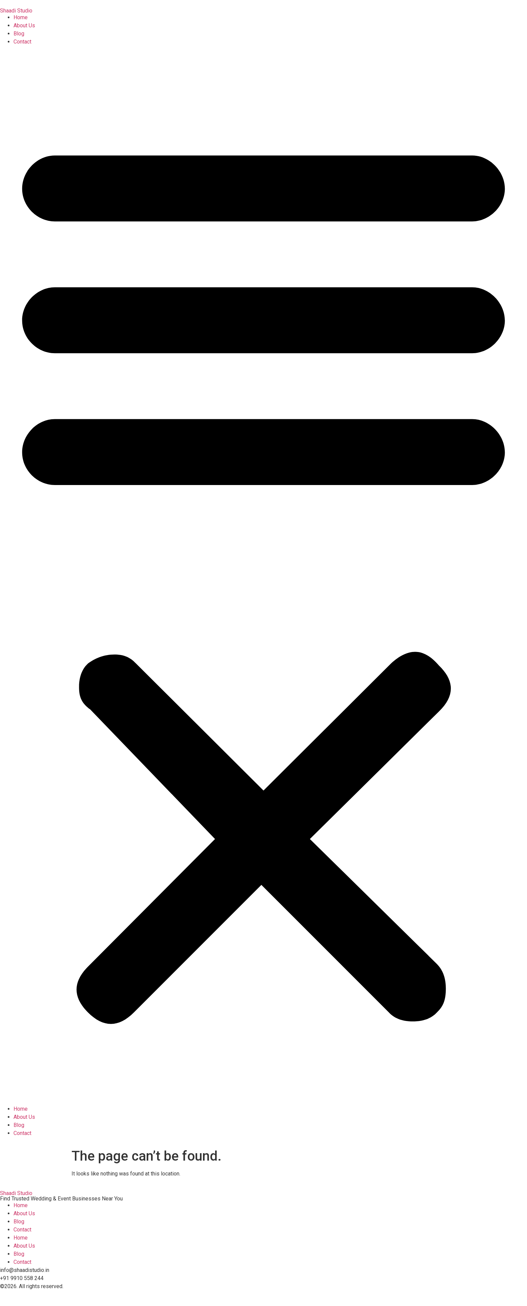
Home (20, 17)
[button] (263, 575)
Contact (22, 41)
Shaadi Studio (16, 10)
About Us (24, 25)
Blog (18, 33)
